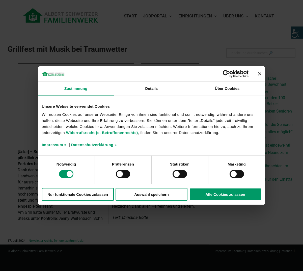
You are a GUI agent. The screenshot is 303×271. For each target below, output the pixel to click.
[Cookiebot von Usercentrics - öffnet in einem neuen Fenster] (226, 74)
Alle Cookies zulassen (225, 194)
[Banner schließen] (259, 74)
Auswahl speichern (151, 194)
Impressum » (54, 144)
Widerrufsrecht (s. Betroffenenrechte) (102, 132)
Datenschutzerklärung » (94, 144)
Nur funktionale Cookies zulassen (77, 194)
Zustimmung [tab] (75, 88)
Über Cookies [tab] (227, 88)
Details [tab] (151, 88)
